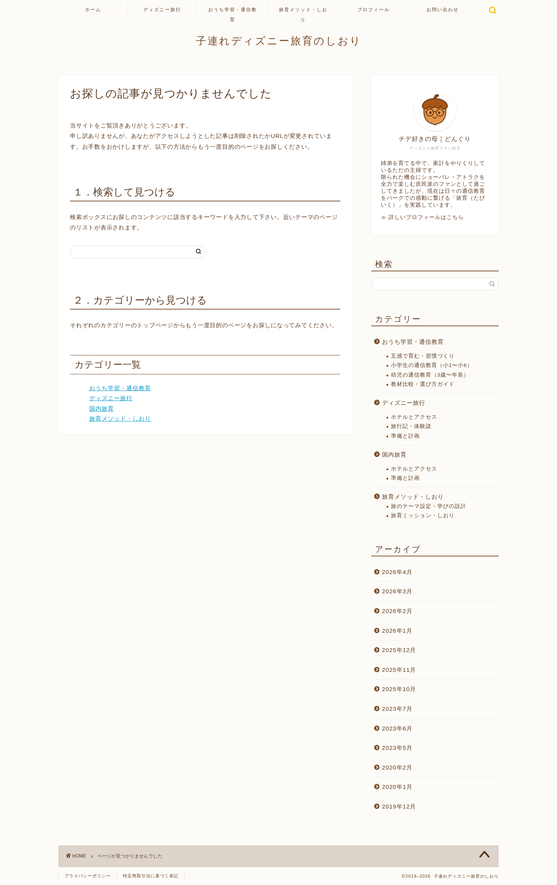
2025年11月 (399, 669)
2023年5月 (397, 747)
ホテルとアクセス (414, 417)
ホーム (93, 9)
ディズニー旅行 (162, 9)
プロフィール (373, 9)
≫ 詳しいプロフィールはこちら (422, 217)
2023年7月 (397, 708)
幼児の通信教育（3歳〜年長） (430, 375)
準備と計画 (405, 436)
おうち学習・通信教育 (232, 13)
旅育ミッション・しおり (423, 515)
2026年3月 (397, 591)
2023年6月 (397, 728)
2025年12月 (399, 650)
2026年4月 (397, 572)
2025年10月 (399, 689)
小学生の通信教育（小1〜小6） (432, 365)
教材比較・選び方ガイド (423, 384)
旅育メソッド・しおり (303, 13)
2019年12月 (399, 806)
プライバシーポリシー (88, 875)
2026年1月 (397, 630)
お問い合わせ (442, 9)
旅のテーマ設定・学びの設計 (428, 506)
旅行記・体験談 (411, 426)
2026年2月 (397, 611)
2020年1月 (397, 786)
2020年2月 (397, 767)
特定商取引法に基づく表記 (150, 875)
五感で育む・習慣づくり (423, 356)
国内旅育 (101, 408)
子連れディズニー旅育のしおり (279, 40)
